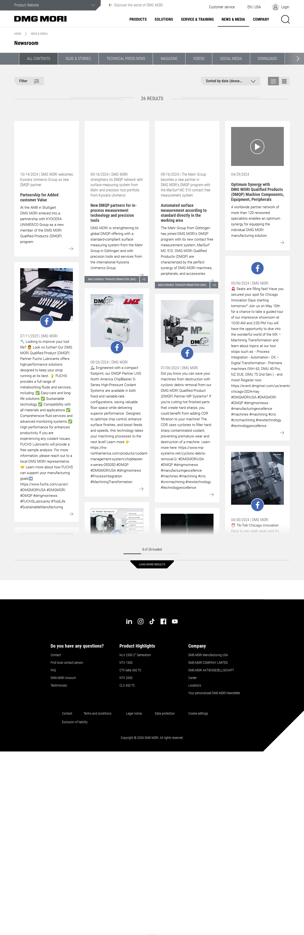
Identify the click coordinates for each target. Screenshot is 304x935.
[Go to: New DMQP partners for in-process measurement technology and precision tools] (116, 146)
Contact (56, 655)
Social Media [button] (231, 58)
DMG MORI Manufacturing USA (208, 655)
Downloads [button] (267, 58)
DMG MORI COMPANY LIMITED (208, 662)
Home (17, 33)
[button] (222, 7)
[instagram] (140, 621)
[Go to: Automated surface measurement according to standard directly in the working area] (187, 146)
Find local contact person (67, 662)
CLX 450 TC (127, 685)
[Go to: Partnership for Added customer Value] (46, 146)
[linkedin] (129, 621)
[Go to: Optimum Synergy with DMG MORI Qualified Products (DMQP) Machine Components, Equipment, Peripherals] (257, 146)
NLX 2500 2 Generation (135, 655)
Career (192, 678)
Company (261, 19)
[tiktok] (152, 621)
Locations (194, 685)
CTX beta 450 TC (130, 670)
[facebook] (163, 621)
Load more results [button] (152, 564)
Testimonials (59, 685)
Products (138, 19)
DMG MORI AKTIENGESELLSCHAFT (211, 670)
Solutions (164, 19)
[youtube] (175, 621)
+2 (144, 279)
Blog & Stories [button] (78, 58)
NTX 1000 (126, 662)
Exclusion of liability (75, 722)
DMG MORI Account (63, 678)
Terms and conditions (97, 713)
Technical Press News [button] (126, 58)
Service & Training (197, 19)
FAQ (53, 670)
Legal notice (134, 713)
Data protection (165, 713)
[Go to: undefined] (46, 298)
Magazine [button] (169, 58)
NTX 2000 (126, 678)
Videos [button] (198, 58)
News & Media (233, 19)
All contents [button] (38, 58)
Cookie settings (198, 713)
